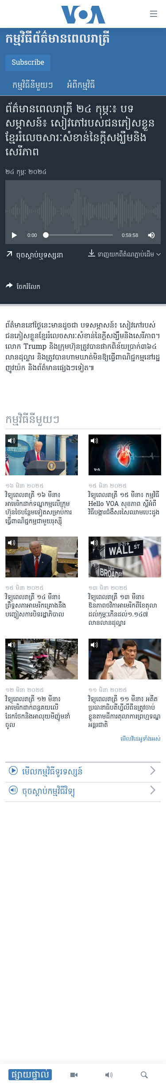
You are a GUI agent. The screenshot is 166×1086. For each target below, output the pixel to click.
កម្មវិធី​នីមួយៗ (32, 86)
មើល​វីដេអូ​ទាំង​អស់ (140, 739)
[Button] (23, 288)
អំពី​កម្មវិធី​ (81, 86)
